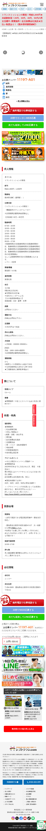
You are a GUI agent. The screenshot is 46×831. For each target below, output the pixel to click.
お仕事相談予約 (30, 791)
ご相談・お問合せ (31, 801)
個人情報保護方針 (31, 799)
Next (41, 52)
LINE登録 (38, 9)
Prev (5, 52)
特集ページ (8, 796)
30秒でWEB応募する (23, 610)
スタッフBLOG (9, 804)
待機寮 (5, 9)
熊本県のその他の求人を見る (23, 729)
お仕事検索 (44, 409)
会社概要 (29, 794)
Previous (5, 708)
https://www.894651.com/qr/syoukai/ (18, 494)
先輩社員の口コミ (10, 794)
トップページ (8, 788)
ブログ (22, 9)
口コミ (30, 9)
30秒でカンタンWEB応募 (23, 118)
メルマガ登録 (30, 788)
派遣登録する (12, 782)
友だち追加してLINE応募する (23, 125)
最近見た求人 (44, 420)
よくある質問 (8, 801)
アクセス (28, 796)
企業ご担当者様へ (31, 804)
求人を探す (8, 791)
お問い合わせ (12, 641)
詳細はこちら (16, 528)
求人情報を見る (24, 101)
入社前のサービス (10, 799)
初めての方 (13, 9)
